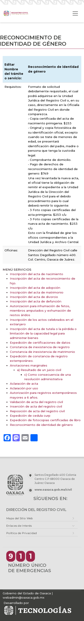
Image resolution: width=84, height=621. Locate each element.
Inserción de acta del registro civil (36, 406)
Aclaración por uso (24, 388)
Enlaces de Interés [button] (19, 525)
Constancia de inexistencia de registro (40, 347)
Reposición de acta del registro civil (37, 411)
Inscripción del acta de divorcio (34, 297)
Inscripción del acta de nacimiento (36, 274)
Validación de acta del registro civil (36, 402)
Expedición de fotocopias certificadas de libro (45, 420)
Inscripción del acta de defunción (35, 301)
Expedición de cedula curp (30, 415)
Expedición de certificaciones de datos (40, 342)
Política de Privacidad (21, 533)
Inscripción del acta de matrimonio (36, 292)
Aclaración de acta (24, 383)
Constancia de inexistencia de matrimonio (42, 352)
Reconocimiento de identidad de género (41, 425)
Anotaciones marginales (28, 365)
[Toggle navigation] (75, 13)
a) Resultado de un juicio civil (39, 370)
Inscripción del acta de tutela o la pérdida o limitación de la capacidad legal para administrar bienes (43, 333)
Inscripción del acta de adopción (35, 287)
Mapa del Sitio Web (19, 518)
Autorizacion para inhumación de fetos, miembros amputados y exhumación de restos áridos (40, 310)
